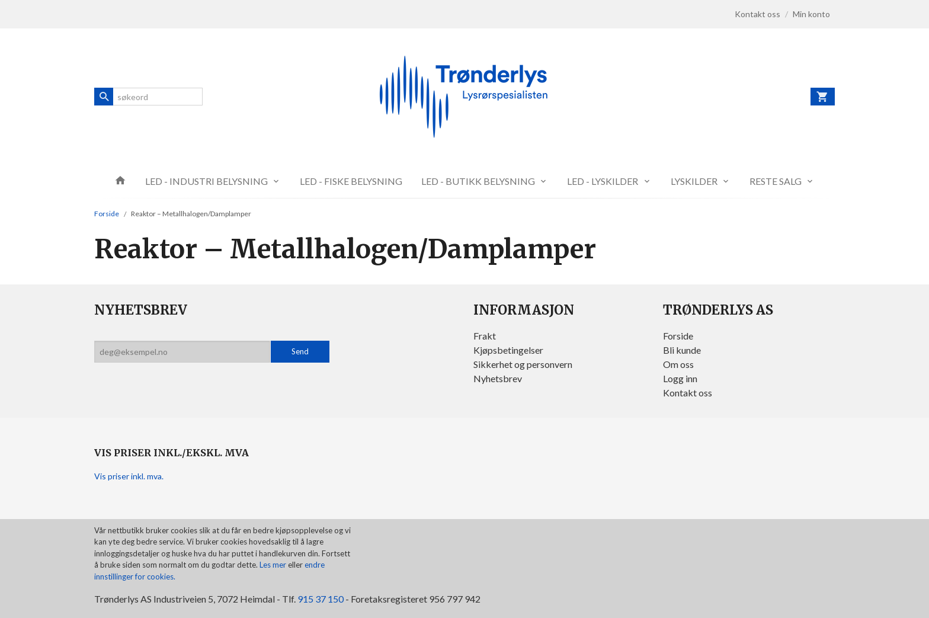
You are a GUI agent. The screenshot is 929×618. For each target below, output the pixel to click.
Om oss (678, 364)
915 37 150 (320, 598)
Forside (106, 213)
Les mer (274, 564)
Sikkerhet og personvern (522, 364)
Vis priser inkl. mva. (129, 476)
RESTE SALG (775, 181)
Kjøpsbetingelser (508, 350)
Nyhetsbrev (497, 378)
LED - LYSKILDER (602, 181)
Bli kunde (682, 350)
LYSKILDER (694, 181)
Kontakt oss (687, 392)
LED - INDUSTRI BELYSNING (206, 181)
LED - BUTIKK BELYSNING (478, 181)
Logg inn (680, 378)
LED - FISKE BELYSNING (351, 181)
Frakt (484, 335)
